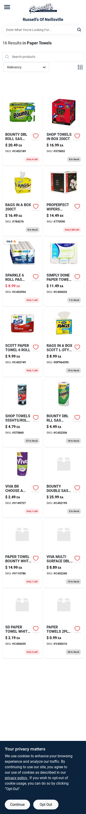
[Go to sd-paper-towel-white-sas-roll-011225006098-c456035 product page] (22, 623)
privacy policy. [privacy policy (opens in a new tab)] (16, 778)
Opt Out (46, 804)
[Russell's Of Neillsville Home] (43, 8)
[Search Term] (43, 29)
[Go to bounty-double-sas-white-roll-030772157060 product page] (64, 483)
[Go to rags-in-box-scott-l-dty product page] (64, 342)
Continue (17, 804)
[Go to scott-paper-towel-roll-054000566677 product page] (22, 342)
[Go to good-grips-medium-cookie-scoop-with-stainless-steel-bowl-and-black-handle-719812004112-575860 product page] (22, 412)
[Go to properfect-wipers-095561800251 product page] (64, 201)
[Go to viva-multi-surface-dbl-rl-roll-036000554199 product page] (64, 553)
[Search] (79, 29)
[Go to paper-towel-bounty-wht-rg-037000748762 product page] (22, 553)
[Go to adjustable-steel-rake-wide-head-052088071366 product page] (64, 131)
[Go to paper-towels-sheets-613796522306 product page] (64, 623)
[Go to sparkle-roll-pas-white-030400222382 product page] (22, 272)
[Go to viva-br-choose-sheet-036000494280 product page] (22, 483)
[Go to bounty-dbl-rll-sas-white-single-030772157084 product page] (64, 412)
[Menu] (7, 7)
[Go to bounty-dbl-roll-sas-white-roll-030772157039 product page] (22, 131)
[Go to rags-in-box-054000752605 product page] (22, 201)
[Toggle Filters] (80, 67)
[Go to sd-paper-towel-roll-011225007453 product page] (64, 272)
